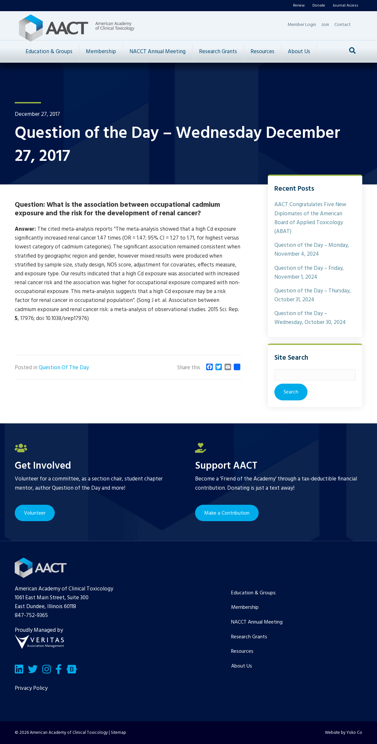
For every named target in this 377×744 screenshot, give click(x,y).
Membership (101, 51)
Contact (342, 25)
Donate (318, 5)
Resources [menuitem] (242, 651)
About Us (299, 51)
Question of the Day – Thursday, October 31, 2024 (312, 295)
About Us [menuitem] (241, 666)
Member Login (302, 25)
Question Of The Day (64, 367)
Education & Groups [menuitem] (253, 593)
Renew (299, 5)
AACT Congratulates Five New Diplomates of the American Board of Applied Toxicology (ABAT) (310, 218)
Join (325, 25)
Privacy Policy (31, 688)
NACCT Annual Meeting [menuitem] (257, 622)
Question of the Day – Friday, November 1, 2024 (309, 273)
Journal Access (345, 5)
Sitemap (118, 732)
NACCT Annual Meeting (157, 51)
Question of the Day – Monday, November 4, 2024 (311, 250)
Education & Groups (49, 51)
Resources (262, 51)
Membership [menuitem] (245, 607)
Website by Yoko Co (343, 732)
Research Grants (218, 51)
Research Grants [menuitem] (249, 637)
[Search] (352, 50)
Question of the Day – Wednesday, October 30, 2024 (310, 318)
